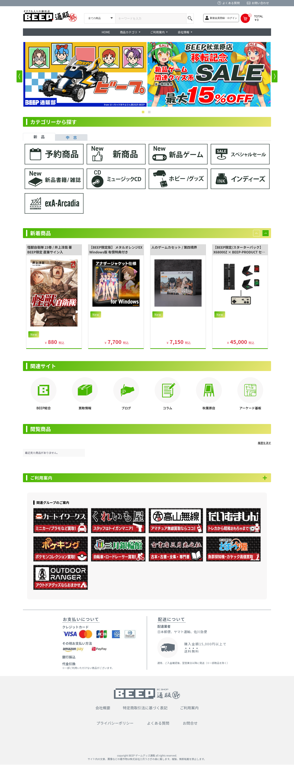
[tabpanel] (147, 181)
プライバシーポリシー (115, 724)
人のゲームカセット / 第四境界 (174, 247)
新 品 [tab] (39, 136)
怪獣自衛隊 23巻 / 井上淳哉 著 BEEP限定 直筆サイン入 (49, 249)
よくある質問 (231, 3)
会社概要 (103, 708)
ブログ (126, 408)
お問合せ (190, 724)
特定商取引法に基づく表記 (145, 708)
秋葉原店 (209, 408)
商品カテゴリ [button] (129, 32)
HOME (106, 32)
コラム (167, 408)
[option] (85, 74)
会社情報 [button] (184, 32)
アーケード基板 (250, 408)
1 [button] (144, 113)
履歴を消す (264, 443)
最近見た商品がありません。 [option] (42, 453)
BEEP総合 (43, 408)
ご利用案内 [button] (157, 32)
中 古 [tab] (71, 137)
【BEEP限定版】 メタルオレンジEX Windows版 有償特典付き (115, 249)
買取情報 (85, 408)
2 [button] (150, 113)
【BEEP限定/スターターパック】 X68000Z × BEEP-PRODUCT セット (239, 252)
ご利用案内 (43, 478)
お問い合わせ (260, 3)
